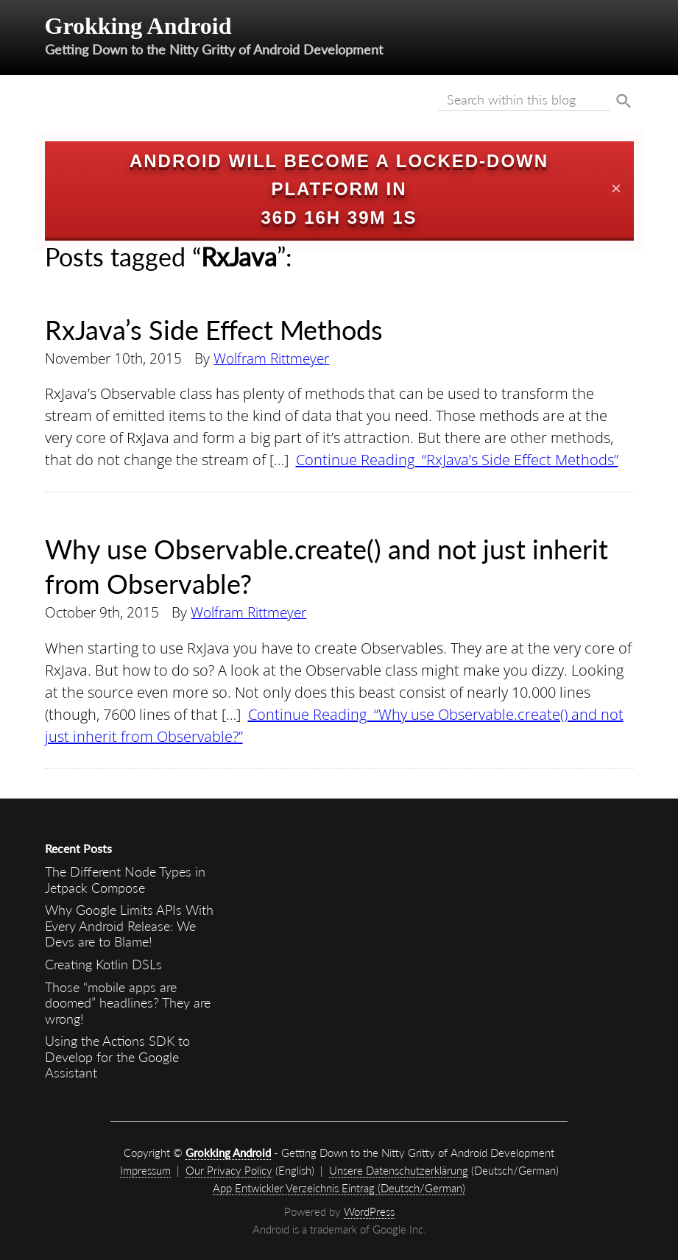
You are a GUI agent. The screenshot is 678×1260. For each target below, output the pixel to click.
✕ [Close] (616, 189)
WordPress (369, 1211)
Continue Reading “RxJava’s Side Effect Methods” (457, 460)
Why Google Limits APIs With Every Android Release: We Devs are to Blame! (129, 925)
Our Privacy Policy (229, 1170)
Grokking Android (138, 26)
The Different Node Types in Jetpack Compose (125, 879)
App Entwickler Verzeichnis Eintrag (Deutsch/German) (339, 1187)
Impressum (145, 1170)
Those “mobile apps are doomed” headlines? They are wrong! (128, 1003)
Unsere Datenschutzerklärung (398, 1170)
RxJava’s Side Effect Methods (214, 330)
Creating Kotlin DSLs (103, 964)
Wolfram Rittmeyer (271, 358)
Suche (624, 102)
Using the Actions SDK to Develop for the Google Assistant (117, 1056)
